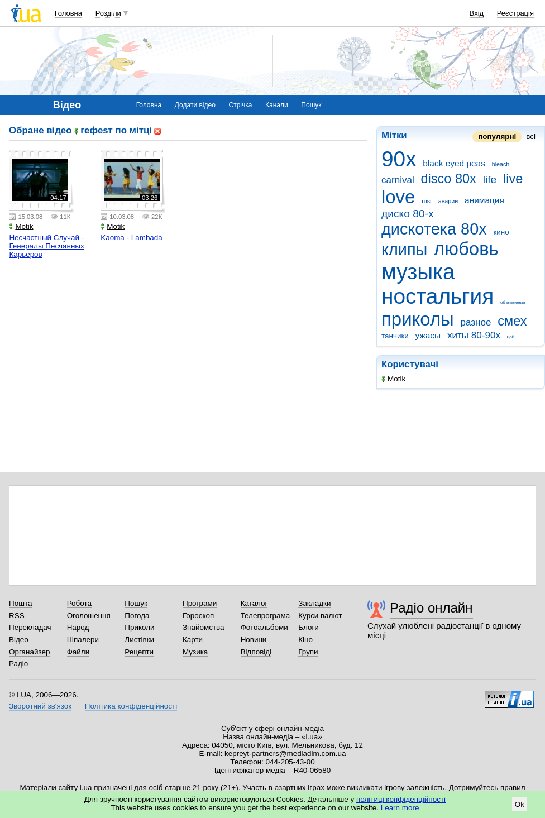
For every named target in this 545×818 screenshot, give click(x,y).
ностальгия (437, 296)
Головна (68, 13)
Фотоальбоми (264, 627)
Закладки (314, 603)
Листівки (139, 639)
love (398, 196)
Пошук (311, 105)
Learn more (400, 807)
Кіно (305, 639)
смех (512, 321)
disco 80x (448, 178)
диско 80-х (407, 213)
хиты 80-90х (473, 335)
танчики (395, 336)
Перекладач (30, 627)
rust (427, 201)
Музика (195, 652)
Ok (519, 804)
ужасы (428, 335)
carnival (397, 180)
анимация (484, 200)
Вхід (477, 13)
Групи (308, 652)
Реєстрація (515, 13)
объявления (512, 302)
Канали (276, 105)
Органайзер (29, 652)
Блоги (308, 627)
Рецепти (139, 652)
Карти (193, 639)
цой (511, 336)
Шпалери (83, 639)
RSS (17, 615)
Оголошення (89, 615)
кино (501, 232)
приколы (417, 319)
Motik (393, 379)
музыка (418, 272)
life (490, 179)
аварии (448, 201)
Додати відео (195, 105)
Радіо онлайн (431, 607)
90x (399, 159)
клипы (404, 250)
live (513, 178)
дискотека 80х (434, 229)
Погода (137, 615)
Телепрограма (265, 615)
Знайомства (203, 627)
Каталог (254, 603)
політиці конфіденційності (401, 799)
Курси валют (320, 615)
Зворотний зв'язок (40, 706)
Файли (78, 652)
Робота (79, 603)
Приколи (139, 627)
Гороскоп (198, 615)
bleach (501, 164)
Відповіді (256, 652)
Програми (200, 603)
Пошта (20, 603)
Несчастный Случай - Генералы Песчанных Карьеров (46, 246)
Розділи (108, 13)
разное (476, 322)
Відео (18, 639)
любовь (466, 248)
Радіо (18, 663)
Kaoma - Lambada (131, 237)
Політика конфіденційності (131, 706)
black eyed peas (454, 163)
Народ (78, 627)
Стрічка (240, 105)
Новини (254, 639)
